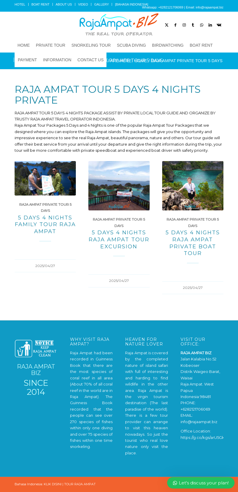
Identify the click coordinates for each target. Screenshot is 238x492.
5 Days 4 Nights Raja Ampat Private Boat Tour (193, 243)
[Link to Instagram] (184, 24)
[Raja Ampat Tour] (119, 25)
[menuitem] (22, 4)
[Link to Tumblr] (192, 24)
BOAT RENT (41, 4)
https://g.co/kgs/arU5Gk (202, 437)
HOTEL (20, 4)
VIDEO (83, 4)
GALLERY (101, 4)
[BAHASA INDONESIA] (131, 4)
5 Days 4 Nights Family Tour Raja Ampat (45, 224)
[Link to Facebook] (175, 24)
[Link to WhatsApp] (201, 24)
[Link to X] (166, 24)
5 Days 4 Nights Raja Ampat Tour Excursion (119, 239)
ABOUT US (64, 4)
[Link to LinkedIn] (210, 24)
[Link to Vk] (219, 24)
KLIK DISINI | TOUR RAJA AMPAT (70, 484)
